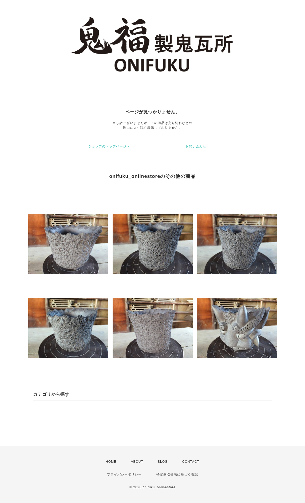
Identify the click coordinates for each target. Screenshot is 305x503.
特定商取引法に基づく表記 (177, 474)
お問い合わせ (195, 146)
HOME (111, 462)
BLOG (163, 462)
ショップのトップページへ (109, 146)
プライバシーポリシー (124, 474)
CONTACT (190, 462)
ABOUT (137, 462)
